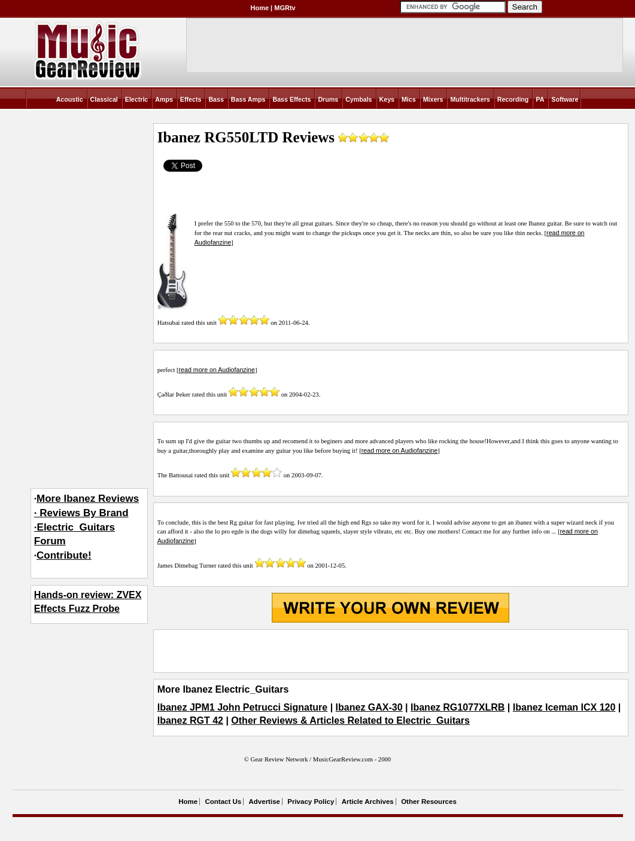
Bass (215, 99)
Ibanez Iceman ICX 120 (564, 707)
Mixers (433, 99)
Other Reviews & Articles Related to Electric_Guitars (350, 720)
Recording (513, 99)
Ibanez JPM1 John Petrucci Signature (242, 707)
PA (540, 99)
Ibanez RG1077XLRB (458, 707)
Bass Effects (291, 99)
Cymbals (358, 99)
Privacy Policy (310, 801)
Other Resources (429, 801)
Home (260, 7)
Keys (386, 99)
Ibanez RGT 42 (190, 720)
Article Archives (368, 801)
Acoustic (69, 99)
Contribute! (64, 555)
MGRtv (284, 7)
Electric (136, 99)
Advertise (264, 801)
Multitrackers (470, 99)
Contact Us (223, 801)
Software (564, 99)
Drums (328, 99)
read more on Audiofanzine (217, 369)
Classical (104, 99)
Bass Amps (248, 99)
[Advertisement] (391, 651)
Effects (191, 99)
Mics (409, 99)
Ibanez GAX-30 (369, 707)
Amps (164, 99)
